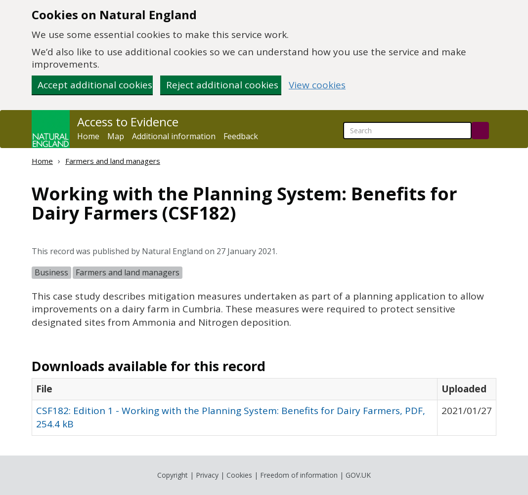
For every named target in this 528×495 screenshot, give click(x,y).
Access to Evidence (127, 122)
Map (115, 136)
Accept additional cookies (95, 84)
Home (88, 136)
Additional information (174, 136)
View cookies (317, 85)
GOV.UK (358, 475)
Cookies (239, 475)
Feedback (240, 136)
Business (51, 272)
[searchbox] (407, 130)
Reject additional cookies (222, 84)
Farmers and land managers (112, 161)
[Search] (480, 130)
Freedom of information (299, 475)
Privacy (207, 475)
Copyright (172, 475)
